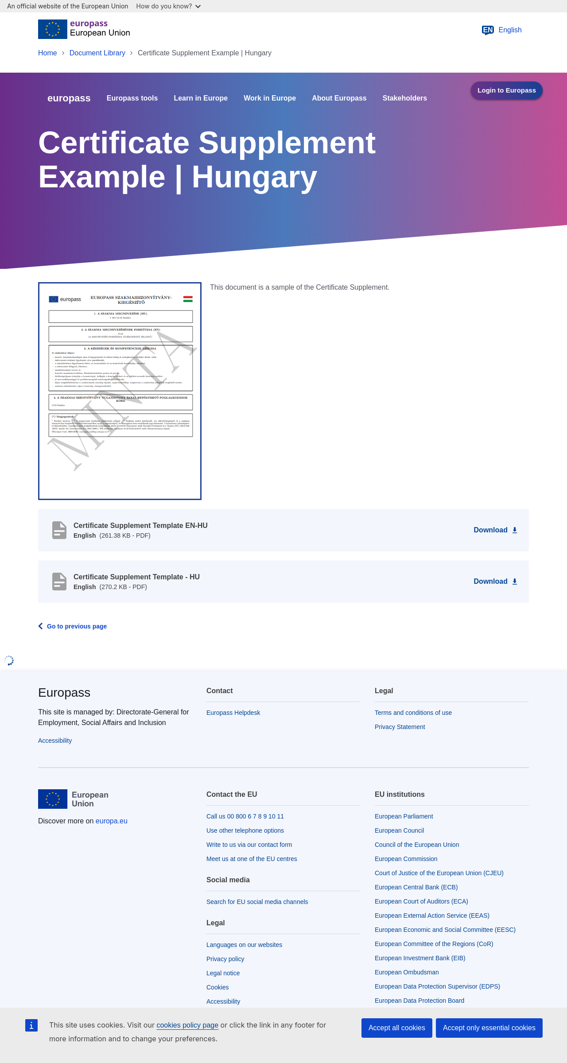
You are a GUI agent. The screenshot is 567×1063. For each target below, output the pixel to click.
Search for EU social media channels (257, 901)
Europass (64, 692)
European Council (399, 830)
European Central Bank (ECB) (416, 887)
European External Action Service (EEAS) (432, 915)
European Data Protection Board (419, 1000)
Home (47, 53)
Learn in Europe (201, 98)
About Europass (339, 98)
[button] (120, 390)
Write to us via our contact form (249, 844)
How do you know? (168, 6)
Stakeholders (405, 98)
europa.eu (112, 821)
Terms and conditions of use (413, 712)
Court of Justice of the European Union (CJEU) (439, 873)
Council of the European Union (417, 844)
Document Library (97, 53)
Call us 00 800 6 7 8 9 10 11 (245, 816)
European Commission (406, 858)
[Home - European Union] (84, 30)
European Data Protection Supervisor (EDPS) (437, 986)
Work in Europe (270, 98)
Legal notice (223, 973)
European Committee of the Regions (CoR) (434, 943)
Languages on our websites (244, 944)
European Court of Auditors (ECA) (421, 901)
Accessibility (55, 740)
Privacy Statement (400, 726)
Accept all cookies (397, 1028)
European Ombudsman (407, 972)
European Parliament (404, 816)
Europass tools (132, 98)
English (501, 30)
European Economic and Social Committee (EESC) (445, 929)
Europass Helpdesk (233, 712)
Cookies (217, 987)
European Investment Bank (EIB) (420, 958)
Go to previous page (77, 626)
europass (69, 98)
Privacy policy (225, 958)
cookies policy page (187, 1025)
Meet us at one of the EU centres (251, 858)
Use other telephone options (245, 830)
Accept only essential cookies (489, 1028)
